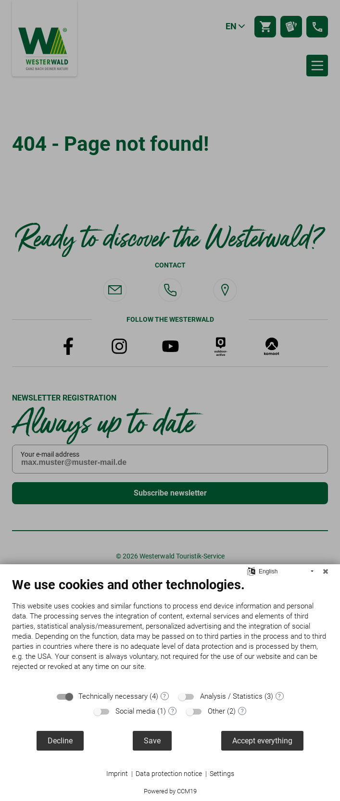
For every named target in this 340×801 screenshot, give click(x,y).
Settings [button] (222, 773)
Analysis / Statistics (231, 696)
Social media (135, 711)
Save (152, 740)
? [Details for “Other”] (242, 711)
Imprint (117, 773)
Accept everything (262, 740)
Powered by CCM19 (170, 791)
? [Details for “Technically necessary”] (164, 696)
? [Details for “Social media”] (172, 711)
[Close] (325, 571)
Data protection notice (169, 773)
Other (216, 711)
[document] (170, 631)
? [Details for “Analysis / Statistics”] (279, 696)
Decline (60, 740)
